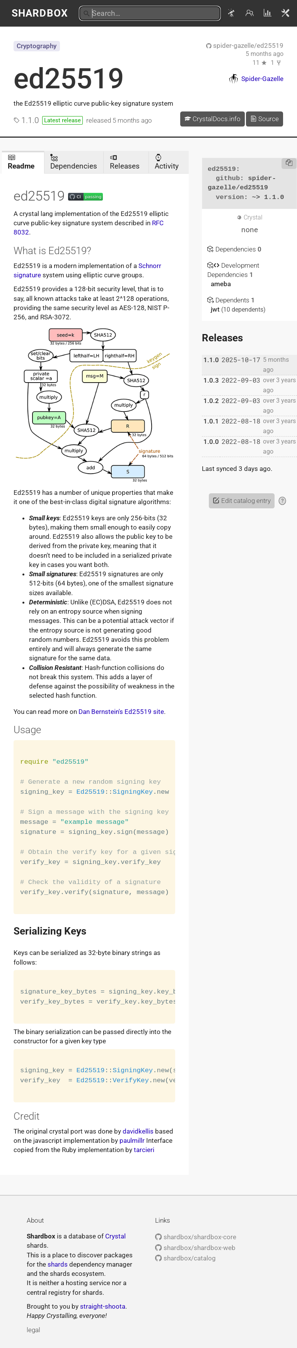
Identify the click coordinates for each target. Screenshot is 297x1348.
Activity (167, 162)
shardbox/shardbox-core (195, 1237)
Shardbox (40, 13)
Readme (21, 162)
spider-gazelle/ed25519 (244, 45)
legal (33, 1330)
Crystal (115, 1236)
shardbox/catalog (185, 1258)
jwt (216, 309)
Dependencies (73, 162)
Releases (125, 162)
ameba (221, 284)
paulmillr (132, 1140)
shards (58, 1264)
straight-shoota (102, 1306)
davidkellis (138, 1131)
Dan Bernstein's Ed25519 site (121, 711)
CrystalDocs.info (212, 119)
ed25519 (69, 78)
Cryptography (36, 46)
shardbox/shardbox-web (195, 1248)
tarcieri (144, 1150)
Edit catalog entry (241, 500)
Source (264, 119)
